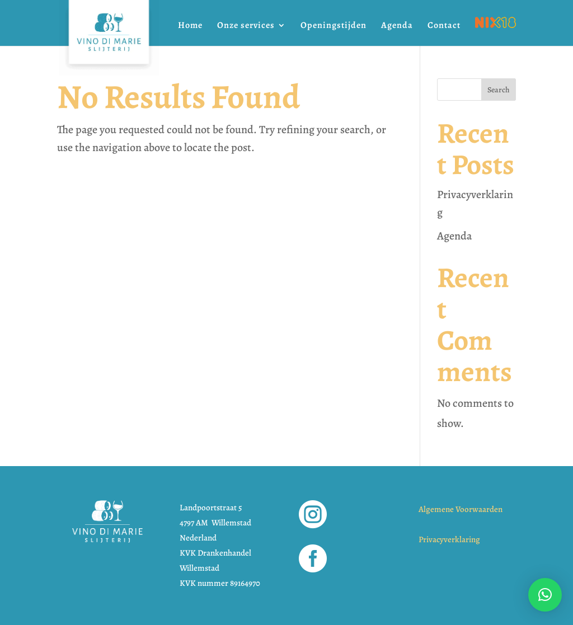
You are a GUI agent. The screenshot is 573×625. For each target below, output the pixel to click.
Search (498, 89)
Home (190, 26)
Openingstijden (333, 26)
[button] (545, 595)
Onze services (246, 26)
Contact (444, 26)
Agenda (397, 26)
